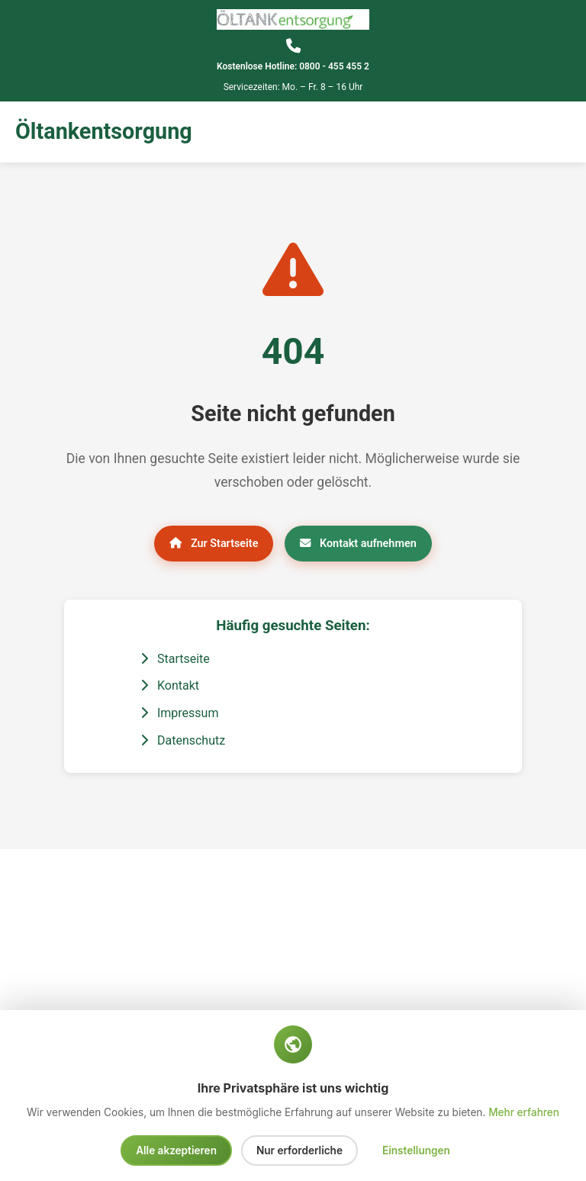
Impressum (179, 713)
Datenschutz (182, 740)
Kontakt (169, 685)
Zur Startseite (213, 543)
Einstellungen (416, 1150)
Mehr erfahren (523, 1112)
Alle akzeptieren (176, 1150)
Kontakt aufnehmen (358, 543)
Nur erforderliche (299, 1150)
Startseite (175, 659)
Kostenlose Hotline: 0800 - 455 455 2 (293, 66)
